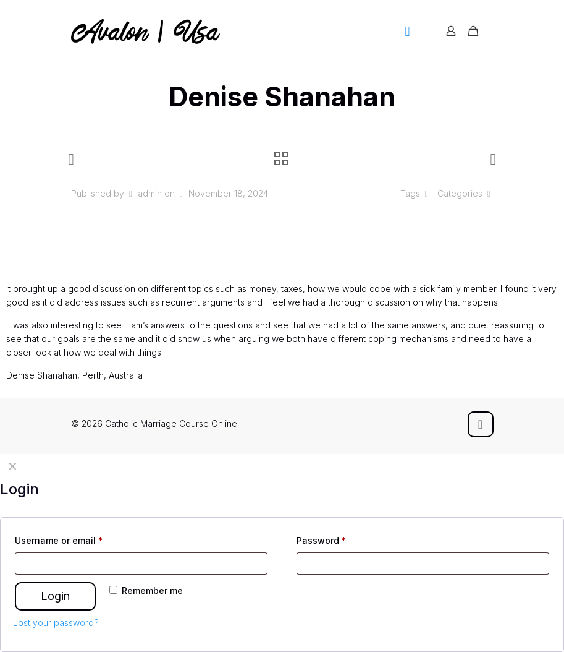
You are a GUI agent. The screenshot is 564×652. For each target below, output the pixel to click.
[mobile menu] (407, 30)
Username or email (59, 540)
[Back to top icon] (481, 424)
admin (150, 193)
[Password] (423, 563)
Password (321, 540)
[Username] (141, 563)
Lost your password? (56, 622)
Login (55, 596)
